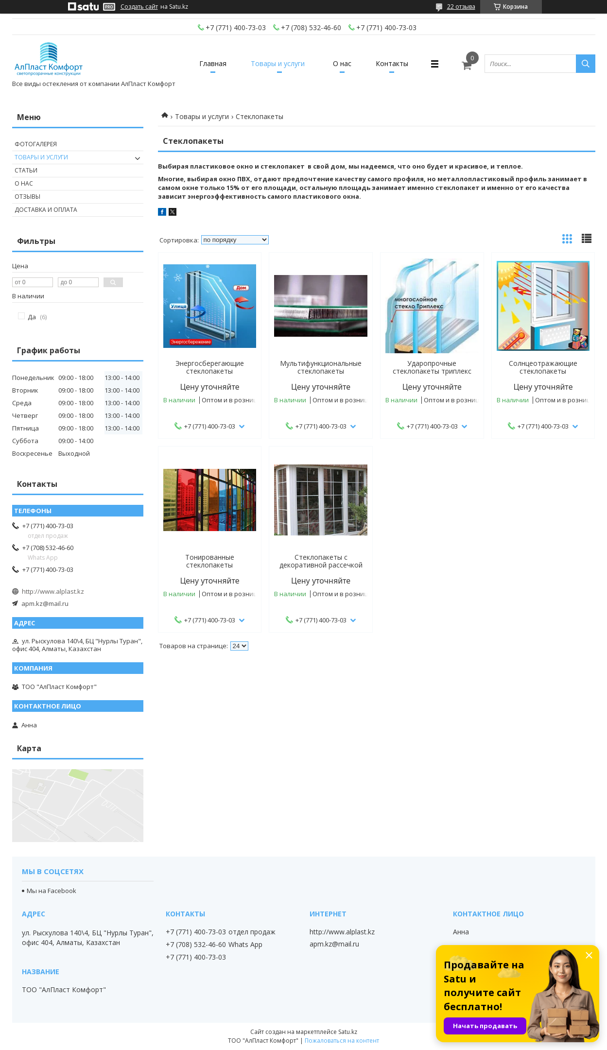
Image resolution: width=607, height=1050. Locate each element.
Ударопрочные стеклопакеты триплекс (432, 367)
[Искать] (585, 63)
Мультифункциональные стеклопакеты (321, 367)
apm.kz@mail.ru (45, 603)
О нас (342, 63)
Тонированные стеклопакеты (209, 561)
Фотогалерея (36, 144)
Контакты (392, 63)
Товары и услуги (278, 63)
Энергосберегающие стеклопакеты (209, 367)
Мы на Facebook (51, 890)
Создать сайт (139, 6)
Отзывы (27, 196)
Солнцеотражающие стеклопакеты (543, 367)
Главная (212, 63)
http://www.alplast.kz (53, 591)
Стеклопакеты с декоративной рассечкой (321, 561)
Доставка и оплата (46, 210)
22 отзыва (461, 6)
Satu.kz (347, 1032)
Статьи (26, 170)
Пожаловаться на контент (342, 1040)
